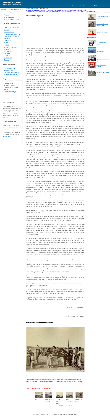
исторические (8, 51)
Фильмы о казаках (10, 85)
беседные (7, 42)
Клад (36, 399)
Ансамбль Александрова (38, 381)
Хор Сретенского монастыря (55, 379)
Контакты (103, 6)
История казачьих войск (11, 19)
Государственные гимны (11, 36)
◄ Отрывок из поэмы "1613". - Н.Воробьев (39, 322)
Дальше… (6, 117)
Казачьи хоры (8, 70)
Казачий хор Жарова (10, 75)
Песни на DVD (93, 6)
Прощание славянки (103, 59)
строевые (7, 53)
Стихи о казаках (9, 17)
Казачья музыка (13, 2)
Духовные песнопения (11, 47)
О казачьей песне (9, 68)
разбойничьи (8, 58)
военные (6, 30)
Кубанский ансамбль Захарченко (36, 379)
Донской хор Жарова (70, 379)
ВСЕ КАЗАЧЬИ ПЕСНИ (12, 27)
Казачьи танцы (8, 83)
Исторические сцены (10, 92)
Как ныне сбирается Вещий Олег (102, 24)
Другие (28, 381)
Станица (79, 381)
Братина (53, 381)
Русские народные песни (12, 34)
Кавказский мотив (102, 32)
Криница (66, 381)
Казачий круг (72, 381)
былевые (7, 55)
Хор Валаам (59, 381)
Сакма (48, 381)
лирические (7, 40)
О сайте (82, 6)
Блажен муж (100, 51)
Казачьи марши (9, 32)
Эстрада (6, 60)
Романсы (7, 38)
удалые (6, 45)
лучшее (78, 379)
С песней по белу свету (11, 72)
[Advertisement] (42, 32)
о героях (6, 49)
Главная (74, 6)
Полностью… (7, 136)
